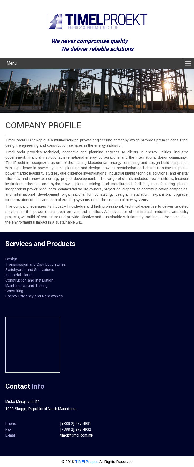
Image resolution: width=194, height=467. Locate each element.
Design (11, 259)
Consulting (14, 291)
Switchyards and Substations (29, 270)
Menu (12, 63)
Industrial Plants (19, 275)
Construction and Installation (29, 280)
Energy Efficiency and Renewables (34, 296)
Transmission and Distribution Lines (35, 264)
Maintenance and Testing (26, 285)
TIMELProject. (87, 462)
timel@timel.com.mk (76, 435)
